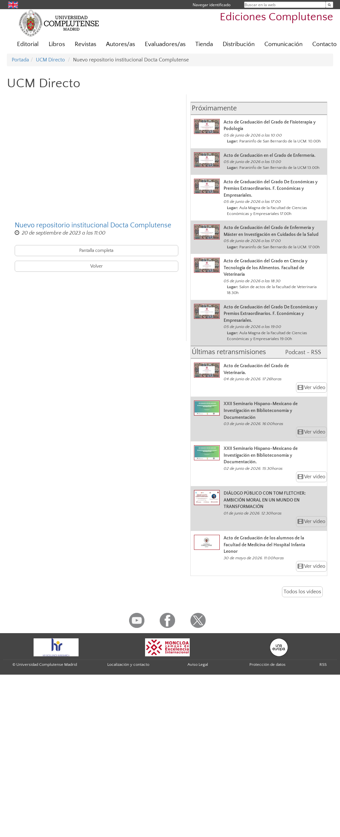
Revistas (85, 44)
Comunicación (283, 44)
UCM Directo (50, 60)
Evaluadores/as (165, 44)
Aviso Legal (197, 664)
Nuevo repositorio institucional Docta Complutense (93, 225)
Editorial (28, 44)
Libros (57, 44)
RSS (323, 664)
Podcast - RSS (303, 352)
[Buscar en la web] (329, 5)
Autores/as (120, 44)
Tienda (204, 44)
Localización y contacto (128, 664)
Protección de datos (267, 664)
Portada (20, 60)
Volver (96, 266)
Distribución (239, 44)
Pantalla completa (96, 250)
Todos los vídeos (302, 592)
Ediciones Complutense (276, 17)
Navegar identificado (211, 5)
